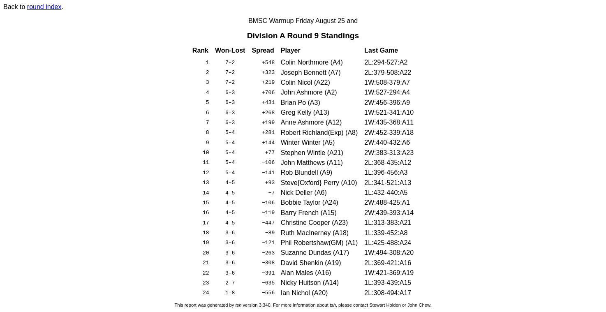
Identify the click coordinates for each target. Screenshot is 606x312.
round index (44, 6)
